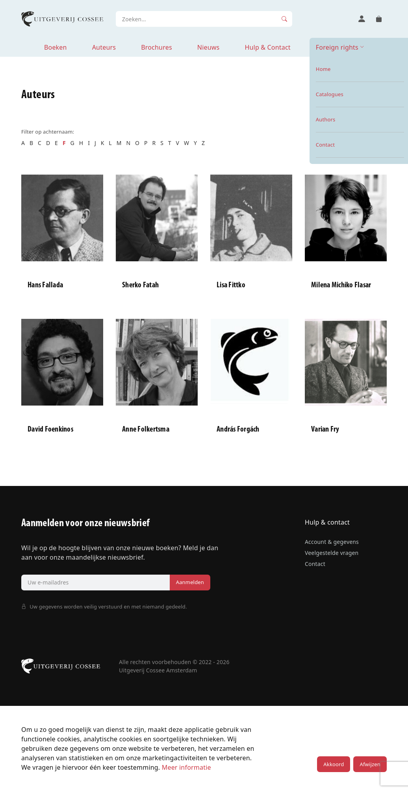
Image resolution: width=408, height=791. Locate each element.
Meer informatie (186, 767)
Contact (315, 564)
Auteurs (104, 47)
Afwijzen (370, 764)
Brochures (156, 47)
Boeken (55, 47)
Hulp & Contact (267, 47)
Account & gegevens (332, 541)
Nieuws (208, 47)
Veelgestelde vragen (331, 552)
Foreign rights (337, 47)
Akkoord (333, 764)
